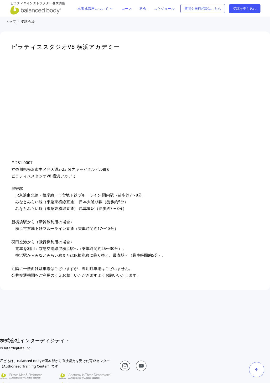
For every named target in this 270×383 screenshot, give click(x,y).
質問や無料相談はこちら (202, 8)
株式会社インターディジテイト (35, 340)
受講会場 (28, 21)
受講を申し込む (244, 8)
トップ (11, 21)
